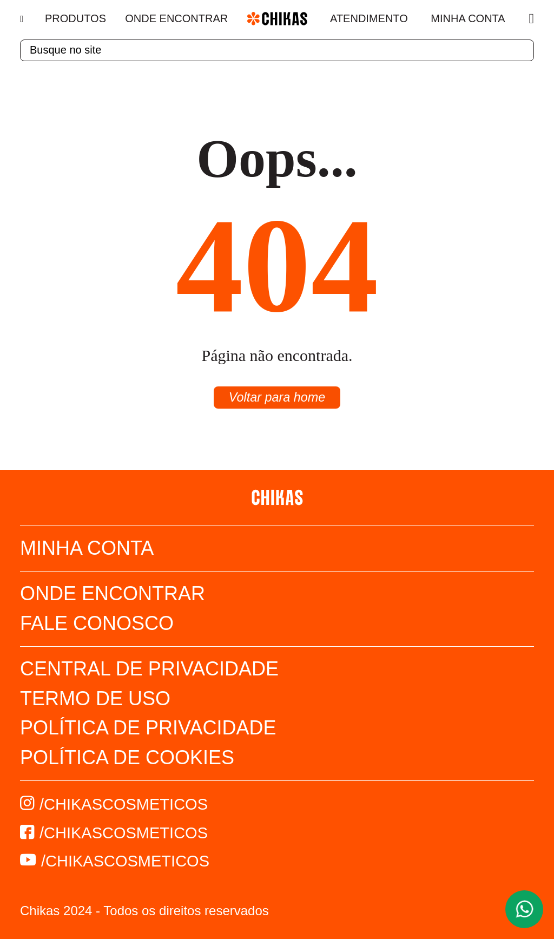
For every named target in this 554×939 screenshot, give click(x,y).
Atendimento (369, 18)
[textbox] (277, 50)
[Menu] (23, 19)
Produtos (75, 18)
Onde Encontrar (176, 18)
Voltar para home (276, 397)
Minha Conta (468, 18)
